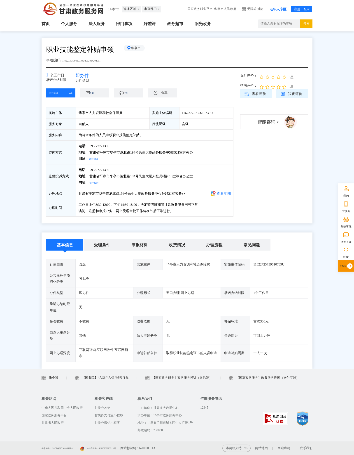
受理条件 (102, 245)
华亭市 (139, 49)
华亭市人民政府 (225, 9)
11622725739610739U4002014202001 (90, 60)
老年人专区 (278, 9)
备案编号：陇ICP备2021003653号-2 (66, 448)
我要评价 (295, 94)
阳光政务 (203, 23)
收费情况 (177, 245)
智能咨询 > (268, 121)
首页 (46, 23)
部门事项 (124, 23)
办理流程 (214, 245)
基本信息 (65, 245)
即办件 (85, 77)
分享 (164, 95)
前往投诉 (96, 182)
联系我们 (306, 448)
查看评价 (259, 94)
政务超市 (175, 23)
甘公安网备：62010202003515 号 (122, 448)
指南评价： (248, 85)
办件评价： (248, 76)
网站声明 (283, 448)
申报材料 (139, 245)
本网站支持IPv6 (236, 448)
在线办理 (57, 96)
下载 (130, 96)
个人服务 (69, 23)
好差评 (150, 23)
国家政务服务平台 (200, 9)
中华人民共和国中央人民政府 (62, 408)
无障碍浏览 (255, 9)
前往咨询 (96, 159)
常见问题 (252, 245)
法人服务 (96, 23)
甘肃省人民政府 (53, 422)
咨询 (96, 96)
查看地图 (224, 193)
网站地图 (261, 448)
